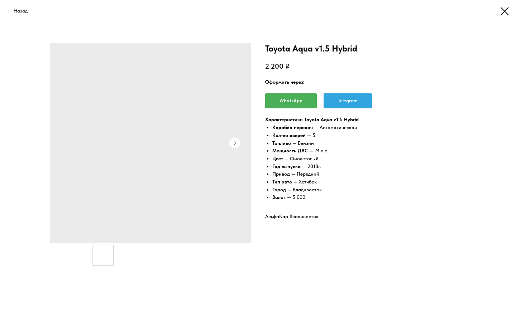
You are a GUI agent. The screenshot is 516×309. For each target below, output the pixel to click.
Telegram (348, 100)
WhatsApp (291, 100)
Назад (21, 11)
